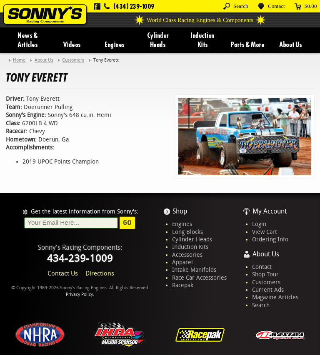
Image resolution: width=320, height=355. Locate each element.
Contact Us (63, 273)
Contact (262, 266)
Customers (266, 282)
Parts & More (247, 44)
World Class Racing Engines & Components (200, 20)
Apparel (182, 262)
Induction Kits (202, 40)
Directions (99, 273)
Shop (179, 211)
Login (259, 224)
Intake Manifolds (194, 269)
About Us (290, 44)
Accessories (187, 254)
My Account (269, 211)
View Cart (264, 231)
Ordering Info (270, 239)
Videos (72, 44)
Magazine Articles (275, 297)
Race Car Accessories (199, 277)
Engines (115, 44)
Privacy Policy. (80, 294)
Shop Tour (265, 274)
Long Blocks (187, 231)
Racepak (182, 285)
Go (127, 222)
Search (261, 305)
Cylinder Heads (158, 40)
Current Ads (268, 289)
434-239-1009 (80, 258)
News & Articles (28, 40)
